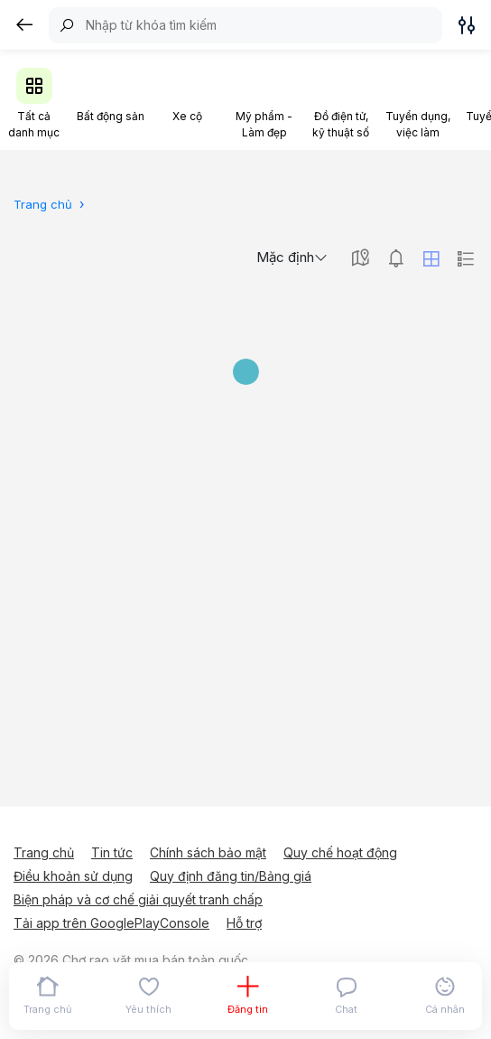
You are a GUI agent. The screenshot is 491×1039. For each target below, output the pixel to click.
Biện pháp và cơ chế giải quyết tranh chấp (138, 899)
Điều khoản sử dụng (73, 876)
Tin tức (112, 852)
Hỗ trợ (244, 923)
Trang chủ (44, 852)
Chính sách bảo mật (208, 852)
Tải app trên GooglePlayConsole (111, 923)
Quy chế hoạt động (340, 852)
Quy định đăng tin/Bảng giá (230, 876)
